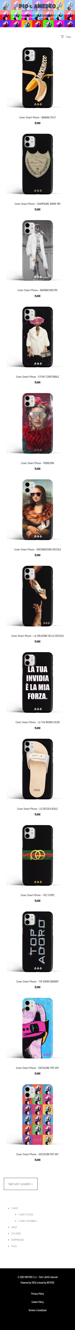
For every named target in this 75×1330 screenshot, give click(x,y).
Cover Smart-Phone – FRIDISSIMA (37, 463)
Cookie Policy (38, 1301)
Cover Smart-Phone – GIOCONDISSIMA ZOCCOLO (37, 549)
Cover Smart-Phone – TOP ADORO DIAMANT (37, 981)
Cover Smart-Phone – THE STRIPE (38, 895)
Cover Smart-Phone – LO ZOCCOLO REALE (37, 808)
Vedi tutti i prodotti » (21, 1184)
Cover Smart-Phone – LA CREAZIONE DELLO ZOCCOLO (37, 635)
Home (14, 17)
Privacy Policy (37, 1293)
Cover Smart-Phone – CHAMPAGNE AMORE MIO (37, 203)
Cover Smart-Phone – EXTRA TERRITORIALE (37, 376)
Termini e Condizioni (37, 1310)
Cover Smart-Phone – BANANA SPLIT (37, 117)
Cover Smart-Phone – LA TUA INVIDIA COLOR (38, 722)
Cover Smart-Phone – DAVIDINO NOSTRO (37, 290)
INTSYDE (50, 1282)
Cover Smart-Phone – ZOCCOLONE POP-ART (37, 1067)
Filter (66, 36)
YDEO (34, 1282)
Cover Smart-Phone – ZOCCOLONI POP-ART (37, 1154)
